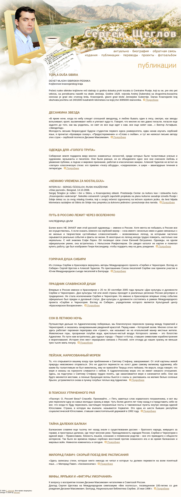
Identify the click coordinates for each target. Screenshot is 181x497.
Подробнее (150, 100)
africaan (17, 492)
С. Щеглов (10, 491)
